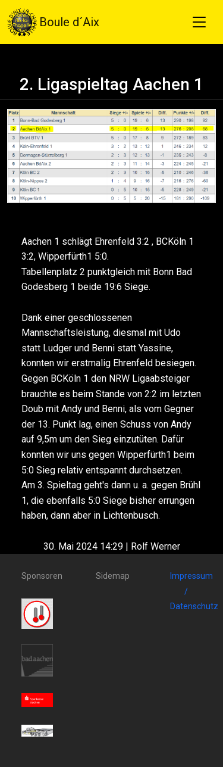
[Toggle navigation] (199, 22)
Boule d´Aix (53, 22)
